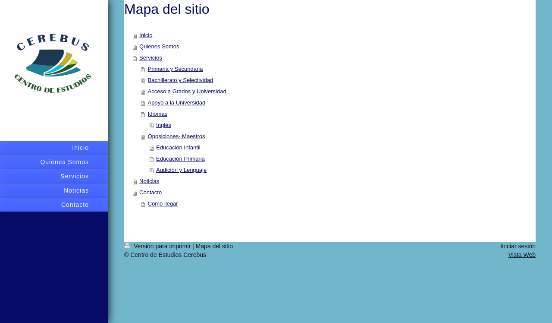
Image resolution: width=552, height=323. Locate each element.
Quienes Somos (159, 46)
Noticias (149, 181)
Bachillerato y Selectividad (180, 80)
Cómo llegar (163, 203)
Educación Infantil (178, 147)
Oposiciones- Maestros (176, 136)
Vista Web (522, 254)
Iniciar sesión (518, 246)
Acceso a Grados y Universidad (187, 91)
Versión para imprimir (158, 246)
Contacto (150, 192)
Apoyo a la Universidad (177, 102)
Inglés (163, 125)
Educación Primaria (180, 158)
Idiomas (158, 114)
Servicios (150, 57)
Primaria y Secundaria (175, 69)
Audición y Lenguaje (181, 170)
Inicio (145, 35)
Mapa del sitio (214, 246)
